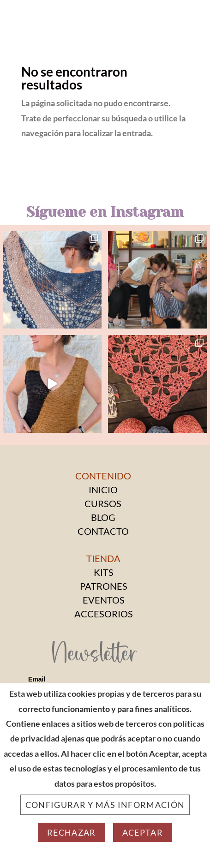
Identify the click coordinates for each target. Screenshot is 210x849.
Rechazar (71, 832)
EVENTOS (104, 599)
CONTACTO (103, 531)
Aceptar (142, 832)
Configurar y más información (105, 805)
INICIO (103, 489)
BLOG (103, 517)
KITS (104, 572)
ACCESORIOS (103, 613)
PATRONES (103, 586)
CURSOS (102, 503)
